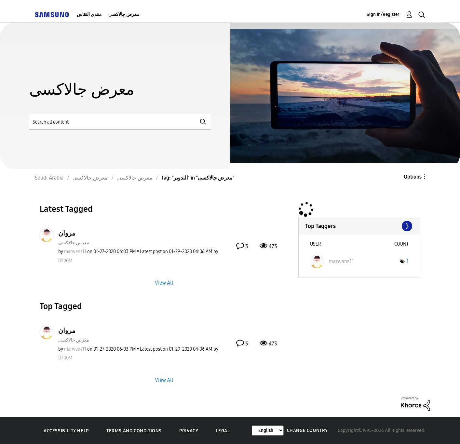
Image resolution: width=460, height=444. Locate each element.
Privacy (188, 431)
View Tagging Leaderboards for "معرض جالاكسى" (359, 226)
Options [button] (413, 177)
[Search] (119, 121)
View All (164, 282)
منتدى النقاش (89, 14)
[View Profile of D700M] (65, 260)
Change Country (307, 430)
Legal (223, 431)
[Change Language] (268, 430)
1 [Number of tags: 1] (407, 261)
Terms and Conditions (134, 431)
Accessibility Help (66, 431)
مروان (66, 233)
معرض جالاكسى (123, 14)
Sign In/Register (383, 14)
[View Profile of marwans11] (75, 251)
